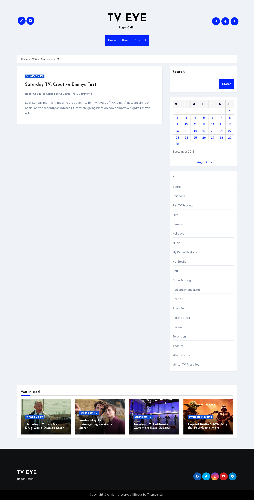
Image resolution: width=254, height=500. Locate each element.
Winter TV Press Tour (187, 364)
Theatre (178, 346)
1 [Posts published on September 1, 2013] (229, 111)
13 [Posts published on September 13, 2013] (212, 124)
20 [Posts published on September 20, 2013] (212, 131)
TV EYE (127, 18)
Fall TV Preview (183, 205)
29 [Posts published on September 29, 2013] (230, 137)
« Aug (199, 162)
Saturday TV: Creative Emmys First (60, 84)
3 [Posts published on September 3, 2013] (186, 117)
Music (176, 243)
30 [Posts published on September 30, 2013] (177, 144)
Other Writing (182, 280)
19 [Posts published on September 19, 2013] (203, 131)
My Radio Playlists (185, 252)
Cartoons (179, 196)
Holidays (178, 233)
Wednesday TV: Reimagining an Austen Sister (96, 424)
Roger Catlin (33, 93)
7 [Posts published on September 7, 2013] (221, 117)
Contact (140, 40)
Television (179, 336)
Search (179, 72)
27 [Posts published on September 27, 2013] (212, 137)
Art (175, 177)
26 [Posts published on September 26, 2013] (204, 137)
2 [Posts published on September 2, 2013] (177, 117)
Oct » (208, 162)
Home (112, 40)
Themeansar (155, 494)
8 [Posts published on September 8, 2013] (230, 117)
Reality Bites (181, 317)
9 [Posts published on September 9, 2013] (177, 124)
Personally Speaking (186, 289)
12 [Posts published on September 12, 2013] (203, 124)
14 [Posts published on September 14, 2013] (221, 124)
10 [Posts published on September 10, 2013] (186, 124)
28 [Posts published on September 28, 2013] (221, 137)
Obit (175, 271)
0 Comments (84, 93)
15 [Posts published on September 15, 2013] (229, 124)
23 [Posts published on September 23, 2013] (177, 137)
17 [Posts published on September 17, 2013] (186, 131)
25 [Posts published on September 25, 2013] (195, 137)
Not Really (179, 261)
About (125, 40)
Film (175, 215)
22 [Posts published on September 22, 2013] (230, 131)
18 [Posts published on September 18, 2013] (195, 131)
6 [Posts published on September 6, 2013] (212, 117)
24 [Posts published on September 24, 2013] (186, 137)
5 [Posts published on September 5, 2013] (204, 117)
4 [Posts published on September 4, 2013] (195, 117)
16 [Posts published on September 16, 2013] (177, 131)
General (178, 224)
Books (177, 186)
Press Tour (180, 308)
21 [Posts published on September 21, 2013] (221, 131)
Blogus (138, 494)
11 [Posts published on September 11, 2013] (195, 124)
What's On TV (34, 76)
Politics (178, 299)
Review (177, 327)
